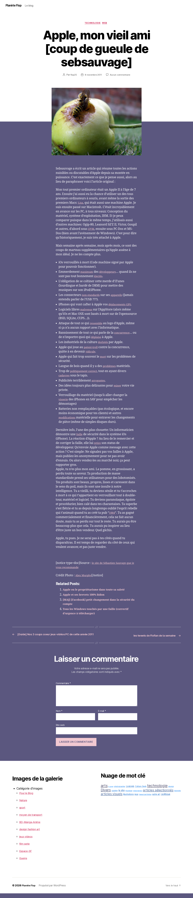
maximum (87, 273)
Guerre (24, 863)
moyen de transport (32, 819)
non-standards (92, 296)
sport (22, 812)
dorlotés (104, 343)
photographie (119, 791)
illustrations (128, 799)
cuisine (115, 795)
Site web (60, 729)
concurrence (123, 334)
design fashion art (31, 834)
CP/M (91, 230)
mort (103, 358)
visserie (64, 400)
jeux (136, 799)
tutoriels (177, 795)
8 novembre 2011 (93, 75)
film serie (25, 848)
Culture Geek (140, 791)
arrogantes (99, 381)
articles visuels (112, 798)
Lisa (81, 204)
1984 (112, 514)
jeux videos (27, 841)
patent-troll (92, 348)
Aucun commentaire (120, 75)
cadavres (65, 376)
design (171, 791)
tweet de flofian (145, 799)
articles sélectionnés (158, 795)
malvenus (87, 310)
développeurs (110, 273)
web (106, 24)
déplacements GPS (121, 305)
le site (121, 794)
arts (104, 790)
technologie (92, 24)
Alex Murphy (84, 576)
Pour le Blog (27, 797)
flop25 (72, 75)
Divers (106, 795)
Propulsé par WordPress (53, 890)
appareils (119, 296)
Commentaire (63, 688)
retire (98, 444)
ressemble (97, 324)
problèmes (110, 367)
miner (118, 387)
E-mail (102, 716)
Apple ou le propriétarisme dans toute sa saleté (98, 590)
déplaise (101, 338)
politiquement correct (85, 372)
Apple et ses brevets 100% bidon (86, 595)
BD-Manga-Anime (31, 826)
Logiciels (130, 791)
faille (79, 435)
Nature (24, 805)
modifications (68, 418)
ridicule (91, 352)
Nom (59, 716)
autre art (156, 799)
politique (165, 798)
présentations (137, 795)
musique (128, 795)
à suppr (110, 791)
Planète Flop (15, 5)
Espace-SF (26, 855)
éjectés (103, 277)
